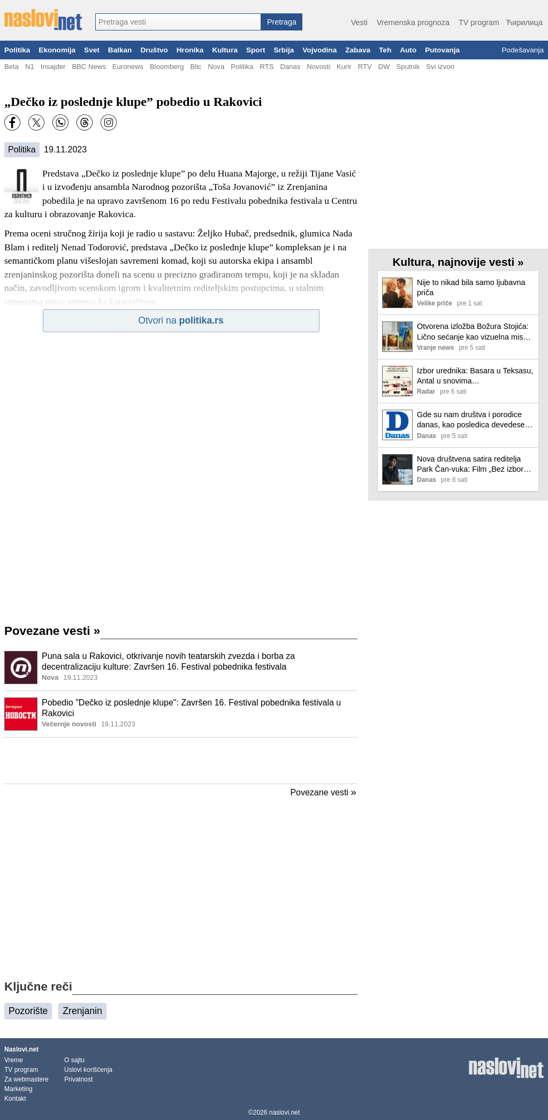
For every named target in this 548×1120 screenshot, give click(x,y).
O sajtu (74, 1060)
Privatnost (78, 1079)
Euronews (127, 67)
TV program (479, 22)
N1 (29, 67)
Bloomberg (167, 67)
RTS (266, 67)
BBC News (88, 67)
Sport (255, 50)
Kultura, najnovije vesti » (457, 262)
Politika (17, 50)
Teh (385, 50)
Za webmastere (26, 1079)
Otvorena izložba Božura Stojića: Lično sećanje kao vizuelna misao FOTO (474, 332)
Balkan (120, 50)
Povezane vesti (52, 631)
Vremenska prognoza (413, 22)
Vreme (13, 1060)
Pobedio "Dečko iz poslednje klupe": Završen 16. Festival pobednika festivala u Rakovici (191, 708)
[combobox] (178, 21)
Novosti (318, 67)
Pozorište (28, 1011)
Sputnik (408, 67)
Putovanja (442, 50)
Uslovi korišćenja (88, 1069)
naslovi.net (284, 1112)
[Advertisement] (180, 761)
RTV (365, 67)
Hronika (190, 50)
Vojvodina (319, 50)
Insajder (53, 67)
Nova (216, 67)
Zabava (357, 50)
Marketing (18, 1089)
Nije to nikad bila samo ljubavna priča (471, 287)
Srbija (283, 50)
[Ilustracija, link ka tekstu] (20, 668)
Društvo (154, 50)
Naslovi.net (21, 1049)
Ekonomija (57, 50)
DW (384, 67)
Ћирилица (524, 22)
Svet (92, 50)
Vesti (359, 22)
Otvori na (180, 320)
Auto (408, 50)
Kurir (344, 67)
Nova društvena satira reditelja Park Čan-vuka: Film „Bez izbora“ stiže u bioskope (473, 464)
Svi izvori (440, 67)
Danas (290, 67)
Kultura (225, 50)
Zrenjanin (82, 1011)
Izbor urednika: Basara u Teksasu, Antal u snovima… (475, 375)
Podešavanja (522, 50)
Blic (195, 67)
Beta (11, 67)
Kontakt (15, 1098)
